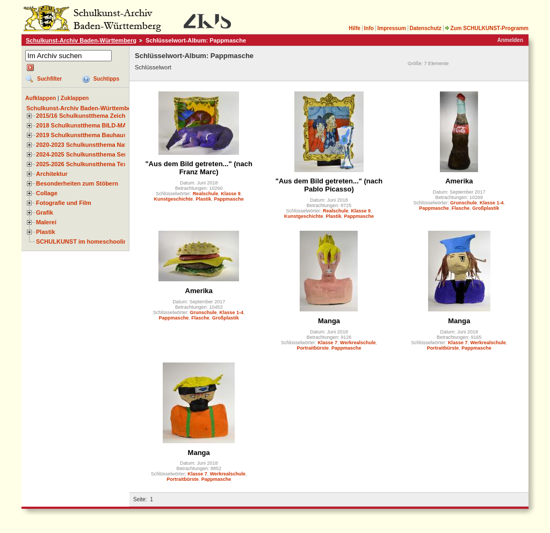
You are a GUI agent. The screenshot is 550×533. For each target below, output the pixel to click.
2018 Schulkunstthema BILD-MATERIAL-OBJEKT (104, 125)
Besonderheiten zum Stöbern (77, 183)
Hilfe (354, 28)
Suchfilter (49, 79)
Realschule (206, 193)
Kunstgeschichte (173, 199)
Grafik (44, 212)
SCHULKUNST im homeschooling (83, 241)
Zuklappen (75, 98)
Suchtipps (106, 79)
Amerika (459, 181)
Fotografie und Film (63, 203)
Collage (46, 193)
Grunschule (463, 202)
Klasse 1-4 (492, 202)
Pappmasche (229, 199)
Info (369, 28)
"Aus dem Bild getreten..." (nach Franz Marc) (198, 168)
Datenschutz (425, 28)
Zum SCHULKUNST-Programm (487, 28)
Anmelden (510, 40)
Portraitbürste (312, 348)
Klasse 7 (328, 342)
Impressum (391, 28)
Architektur (52, 173)
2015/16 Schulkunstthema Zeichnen (86, 115)
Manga (329, 321)
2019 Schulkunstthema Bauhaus (81, 135)
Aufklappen (40, 98)
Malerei (46, 222)
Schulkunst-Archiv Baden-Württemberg (81, 40)
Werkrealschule (357, 342)
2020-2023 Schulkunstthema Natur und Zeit (96, 144)
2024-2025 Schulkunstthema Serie (84, 154)
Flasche (461, 208)
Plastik (45, 232)
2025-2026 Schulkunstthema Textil (84, 164)
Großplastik (485, 208)
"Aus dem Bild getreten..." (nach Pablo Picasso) (329, 185)
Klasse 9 (231, 193)
